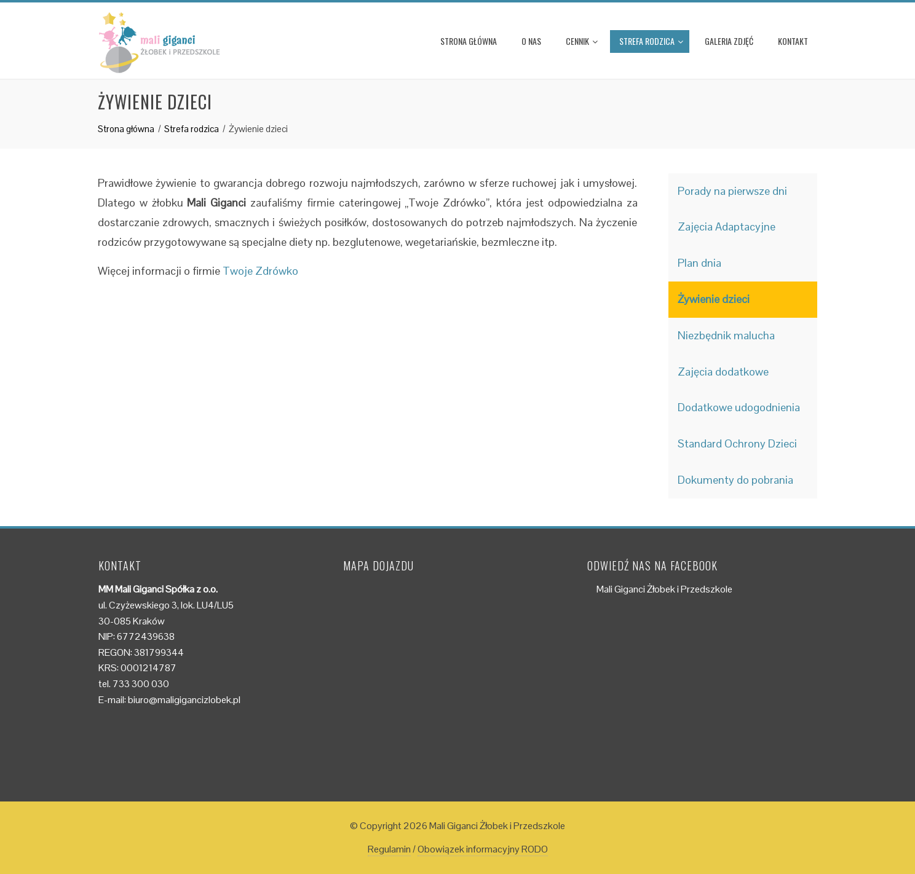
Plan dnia (699, 263)
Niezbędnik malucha (726, 335)
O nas (531, 40)
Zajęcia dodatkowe (723, 371)
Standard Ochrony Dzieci (737, 443)
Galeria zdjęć (729, 40)
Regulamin (389, 849)
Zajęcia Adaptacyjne (726, 226)
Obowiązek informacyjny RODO (483, 849)
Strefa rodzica (651, 40)
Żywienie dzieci (714, 299)
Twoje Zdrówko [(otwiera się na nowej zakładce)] (260, 271)
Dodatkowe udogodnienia (739, 407)
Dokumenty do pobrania (735, 480)
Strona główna (468, 40)
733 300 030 (141, 683)
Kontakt (793, 40)
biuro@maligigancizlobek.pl (184, 699)
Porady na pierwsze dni (732, 191)
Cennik (582, 40)
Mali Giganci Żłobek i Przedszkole (664, 589)
